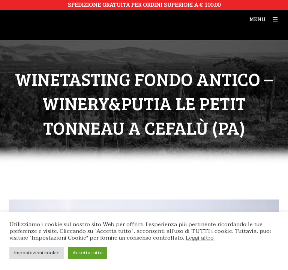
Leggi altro (200, 238)
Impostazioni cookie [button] (37, 253)
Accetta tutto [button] (87, 253)
